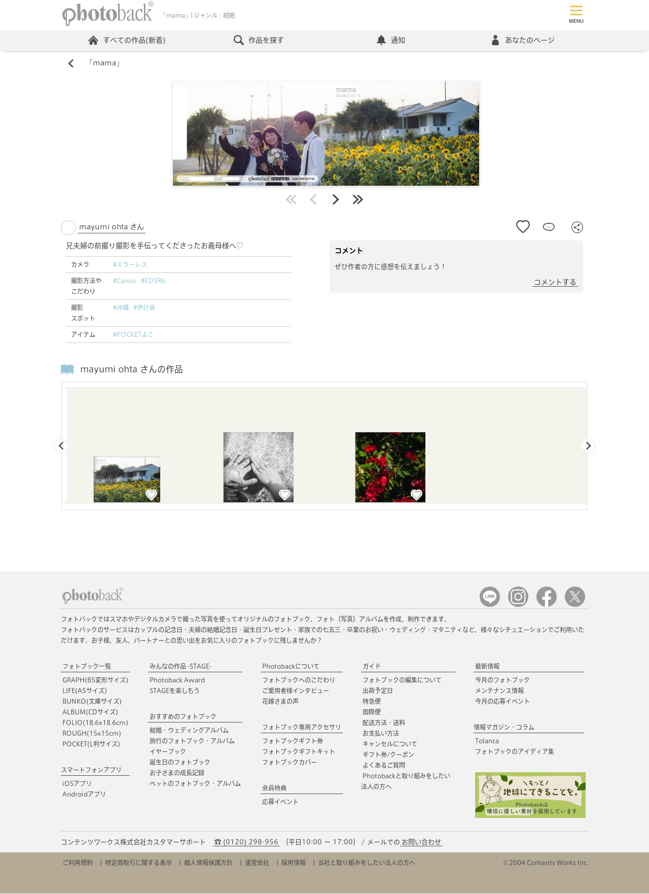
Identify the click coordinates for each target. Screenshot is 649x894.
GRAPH (95, 680)
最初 (291, 200)
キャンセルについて (390, 744)
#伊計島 (144, 308)
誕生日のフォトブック (180, 763)
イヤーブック (168, 752)
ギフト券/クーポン (388, 755)
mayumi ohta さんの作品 (131, 369)
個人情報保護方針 (208, 863)
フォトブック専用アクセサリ (301, 728)
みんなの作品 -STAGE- (180, 667)
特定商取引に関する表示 (138, 863)
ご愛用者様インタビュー (295, 691)
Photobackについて (290, 667)
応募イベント (280, 802)
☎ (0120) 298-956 (246, 842)
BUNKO (92, 702)
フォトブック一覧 (86, 667)
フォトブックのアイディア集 (514, 752)
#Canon (124, 281)
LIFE (84, 691)
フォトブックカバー (289, 763)
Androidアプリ (84, 795)
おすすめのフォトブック (183, 717)
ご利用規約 (77, 863)
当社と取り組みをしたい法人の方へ (366, 863)
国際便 (372, 712)
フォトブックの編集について (402, 680)
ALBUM (90, 712)
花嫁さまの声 (280, 702)
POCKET (91, 744)
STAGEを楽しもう (175, 691)
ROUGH (91, 734)
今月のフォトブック (502, 680)
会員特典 (274, 788)
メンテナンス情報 (499, 691)
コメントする (555, 282)
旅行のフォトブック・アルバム (192, 741)
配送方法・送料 (384, 723)
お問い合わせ (421, 842)
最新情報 (487, 667)
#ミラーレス (130, 265)
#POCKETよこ (133, 335)
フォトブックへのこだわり (298, 680)
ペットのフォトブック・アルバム (195, 784)
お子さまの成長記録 (177, 773)
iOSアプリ (77, 784)
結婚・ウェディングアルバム (189, 731)
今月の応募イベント (502, 702)
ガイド (372, 667)
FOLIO (95, 723)
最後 (358, 200)
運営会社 (257, 863)
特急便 (372, 702)
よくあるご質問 (384, 766)
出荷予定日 (378, 691)
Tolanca (487, 741)
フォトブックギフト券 (292, 741)
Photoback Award (177, 680)
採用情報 (293, 863)
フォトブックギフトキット (298, 752)
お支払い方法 (381, 734)
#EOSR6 (153, 281)
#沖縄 (121, 308)
